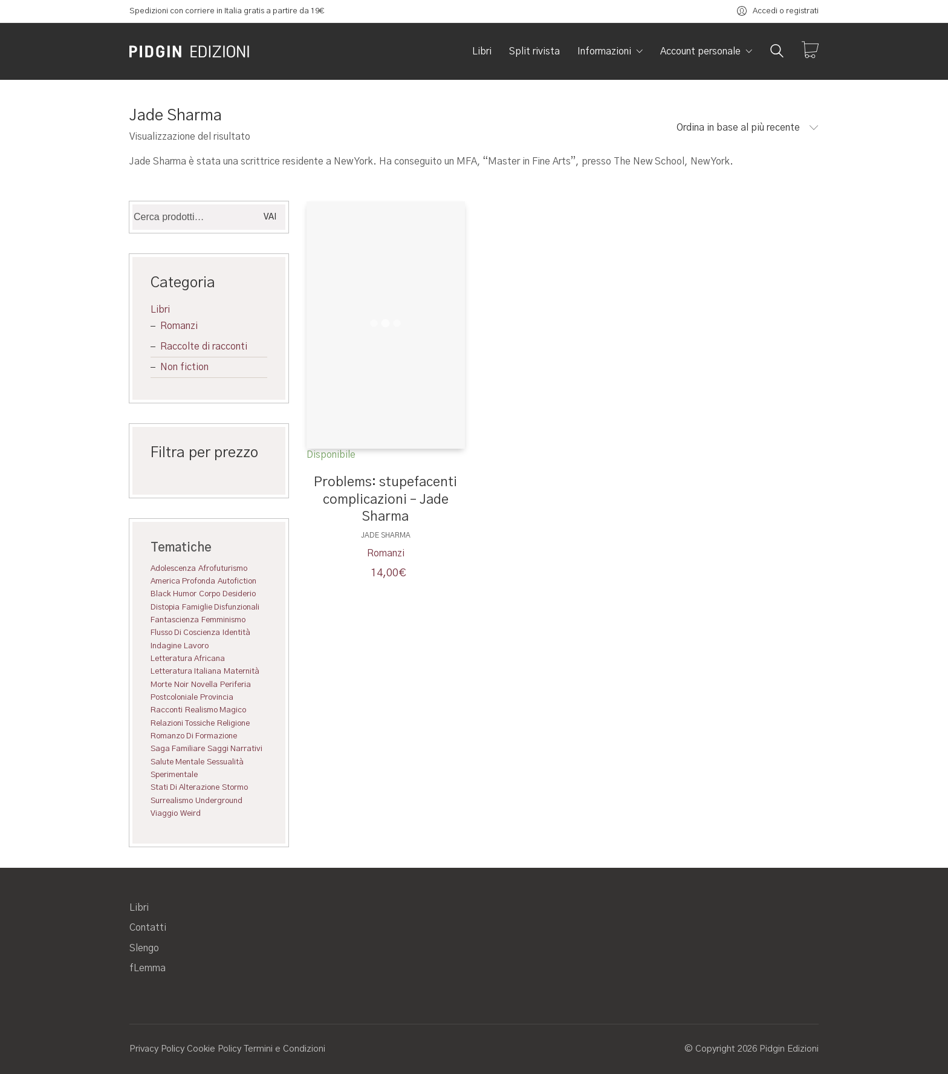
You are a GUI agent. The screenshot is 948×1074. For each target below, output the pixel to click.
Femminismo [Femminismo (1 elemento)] (223, 620)
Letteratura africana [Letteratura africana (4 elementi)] (188, 658)
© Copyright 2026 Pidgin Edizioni (751, 1048)
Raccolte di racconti (203, 346)
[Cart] (810, 51)
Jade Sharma (386, 535)
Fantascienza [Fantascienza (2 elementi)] (175, 620)
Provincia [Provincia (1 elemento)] (216, 697)
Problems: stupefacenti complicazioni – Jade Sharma (385, 499)
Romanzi (385, 553)
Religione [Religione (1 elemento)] (233, 723)
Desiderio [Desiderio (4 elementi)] (239, 594)
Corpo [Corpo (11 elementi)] (209, 594)
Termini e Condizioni (284, 1048)
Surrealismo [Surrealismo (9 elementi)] (172, 800)
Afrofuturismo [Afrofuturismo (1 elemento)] (222, 568)
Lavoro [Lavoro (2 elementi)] (196, 646)
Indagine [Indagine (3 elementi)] (166, 646)
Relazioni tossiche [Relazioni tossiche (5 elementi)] (183, 723)
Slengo (144, 948)
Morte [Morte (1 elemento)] (161, 684)
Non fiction (184, 367)
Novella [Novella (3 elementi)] (204, 684)
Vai (270, 217)
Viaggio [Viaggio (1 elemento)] (164, 813)
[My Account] (778, 11)
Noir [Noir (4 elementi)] (181, 684)
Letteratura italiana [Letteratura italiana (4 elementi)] (186, 671)
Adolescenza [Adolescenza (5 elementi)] (173, 568)
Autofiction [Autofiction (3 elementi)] (237, 581)
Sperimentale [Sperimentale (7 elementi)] (174, 774)
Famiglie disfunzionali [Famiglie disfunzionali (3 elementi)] (220, 607)
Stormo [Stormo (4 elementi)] (235, 787)
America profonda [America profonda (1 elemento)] (183, 581)
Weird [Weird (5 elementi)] (190, 813)
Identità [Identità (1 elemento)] (236, 632)
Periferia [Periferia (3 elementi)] (235, 684)
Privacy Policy (156, 1048)
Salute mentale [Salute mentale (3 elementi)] (177, 762)
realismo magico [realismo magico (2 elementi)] (215, 710)
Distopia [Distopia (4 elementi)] (165, 607)
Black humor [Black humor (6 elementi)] (173, 594)
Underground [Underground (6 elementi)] (218, 800)
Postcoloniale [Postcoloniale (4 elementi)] (174, 697)
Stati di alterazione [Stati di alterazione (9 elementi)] (185, 787)
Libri (160, 309)
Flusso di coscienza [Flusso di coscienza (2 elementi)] (185, 632)
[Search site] (777, 52)
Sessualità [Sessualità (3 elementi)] (225, 762)
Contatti (147, 927)
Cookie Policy (214, 1048)
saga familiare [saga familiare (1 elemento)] (178, 748)
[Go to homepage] (189, 51)
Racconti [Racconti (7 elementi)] (167, 710)
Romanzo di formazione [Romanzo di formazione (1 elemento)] (194, 736)
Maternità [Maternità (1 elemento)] (241, 671)
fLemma (147, 968)
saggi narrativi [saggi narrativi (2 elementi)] (234, 748)
